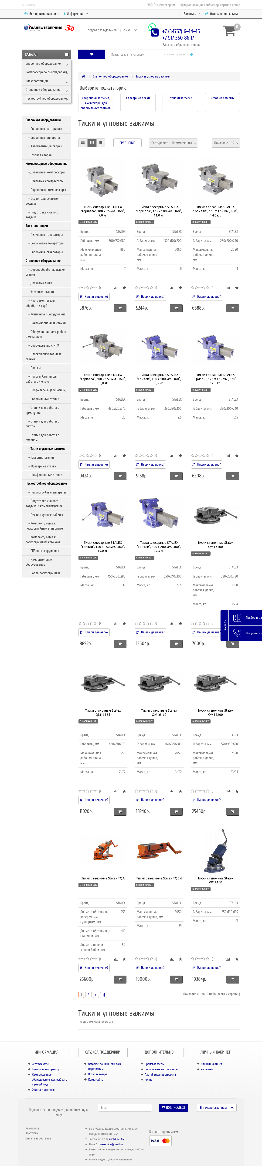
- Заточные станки (40, 292)
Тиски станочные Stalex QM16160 (159, 712)
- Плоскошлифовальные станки (43, 356)
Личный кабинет (211, 1064)
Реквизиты (32, 1128)
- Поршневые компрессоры (46, 190)
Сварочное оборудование (43, 63)
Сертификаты (40, 1064)
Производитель (154, 1064)
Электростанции (37, 81)
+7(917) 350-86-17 (117, 1139)
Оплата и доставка (43, 1090)
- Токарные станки (40, 457)
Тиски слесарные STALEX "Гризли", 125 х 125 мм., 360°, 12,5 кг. (215, 379)
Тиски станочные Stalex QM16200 (215, 712)
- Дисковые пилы (39, 283)
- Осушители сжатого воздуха (42, 201)
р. (192, 14)
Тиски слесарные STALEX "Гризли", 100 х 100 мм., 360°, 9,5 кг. (159, 379)
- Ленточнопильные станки (46, 323)
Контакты (31, 1133)
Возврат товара (97, 1074)
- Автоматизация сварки (44, 146)
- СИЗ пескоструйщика (42, 551)
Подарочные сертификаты (161, 1069)
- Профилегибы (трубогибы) (46, 390)
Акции (149, 1080)
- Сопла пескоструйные (43, 573)
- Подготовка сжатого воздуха (42, 214)
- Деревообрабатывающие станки (45, 272)
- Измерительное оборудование (39, 562)
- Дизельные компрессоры (45, 172)
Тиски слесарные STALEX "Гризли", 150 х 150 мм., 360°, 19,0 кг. (103, 547)
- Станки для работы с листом (42, 423)
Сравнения (127, 143)
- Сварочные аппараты (43, 137)
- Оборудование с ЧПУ (42, 345)
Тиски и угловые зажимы (153, 76)
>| (104, 995)
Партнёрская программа (160, 1075)
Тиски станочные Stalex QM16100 (215, 545)
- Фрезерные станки (41, 466)
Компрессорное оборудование (46, 72)
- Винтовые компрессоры (44, 181)
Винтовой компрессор (46, 1069)
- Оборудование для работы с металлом (46, 334)
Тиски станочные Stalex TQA (103, 878)
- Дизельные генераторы (44, 235)
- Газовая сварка (39, 155)
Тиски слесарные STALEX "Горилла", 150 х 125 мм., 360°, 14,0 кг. (215, 211)
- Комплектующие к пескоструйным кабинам (43, 539)
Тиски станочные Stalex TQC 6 (159, 878)
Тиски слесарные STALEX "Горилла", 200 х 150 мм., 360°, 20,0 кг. (103, 379)
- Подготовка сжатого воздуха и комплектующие (44, 503)
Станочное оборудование (43, 90)
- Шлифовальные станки (44, 475)
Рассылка (207, 1069)
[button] (220, 54)
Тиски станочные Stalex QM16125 (103, 712)
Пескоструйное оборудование (46, 98)
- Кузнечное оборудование (45, 314)
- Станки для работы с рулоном (42, 437)
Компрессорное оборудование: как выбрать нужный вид (49, 1079)
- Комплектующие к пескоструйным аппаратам (44, 525)
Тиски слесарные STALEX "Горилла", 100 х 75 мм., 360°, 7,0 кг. (103, 211)
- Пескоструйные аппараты (46, 492)
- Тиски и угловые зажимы (45, 449)
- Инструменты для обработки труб (40, 303)
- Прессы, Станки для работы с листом (42, 378)
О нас (126, 30)
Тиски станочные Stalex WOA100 (215, 880)
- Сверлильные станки (42, 399)
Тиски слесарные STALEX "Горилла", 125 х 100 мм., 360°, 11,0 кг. (159, 211)
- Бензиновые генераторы (45, 243)
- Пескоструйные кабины (44, 515)
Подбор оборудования (102, 30)
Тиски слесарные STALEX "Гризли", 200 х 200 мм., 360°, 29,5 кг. (159, 547)
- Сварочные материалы (44, 129)
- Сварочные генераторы (44, 252)
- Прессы (33, 368)
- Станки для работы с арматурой (42, 410)
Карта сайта (95, 1080)
